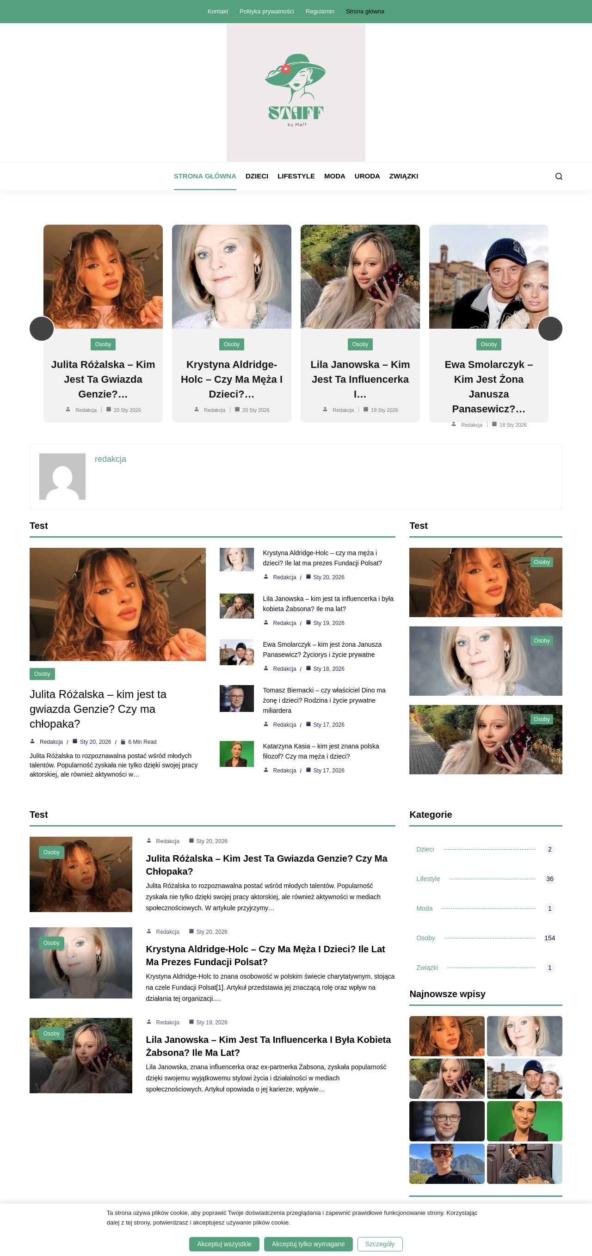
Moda (334, 176)
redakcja (86, 410)
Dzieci (257, 176)
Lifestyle (296, 176)
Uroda (367, 176)
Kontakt (218, 11)
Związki (403, 176)
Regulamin (320, 11)
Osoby (103, 344)
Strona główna (365, 11)
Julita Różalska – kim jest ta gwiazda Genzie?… (103, 379)
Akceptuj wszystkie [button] (224, 1244)
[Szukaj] (558, 176)
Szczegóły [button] (380, 1244)
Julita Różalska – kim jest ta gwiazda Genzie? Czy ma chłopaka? (98, 709)
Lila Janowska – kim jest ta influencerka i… (360, 379)
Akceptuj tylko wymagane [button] (308, 1244)
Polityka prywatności (267, 11)
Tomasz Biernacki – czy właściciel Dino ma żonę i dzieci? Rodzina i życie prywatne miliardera (327, 700)
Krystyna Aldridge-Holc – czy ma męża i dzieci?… (232, 379)
